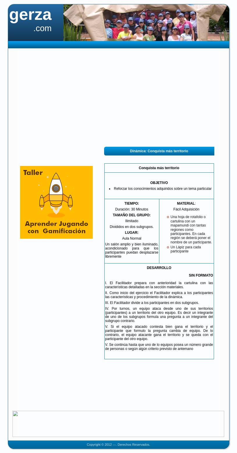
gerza (30, 14)
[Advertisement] (118, 97)
